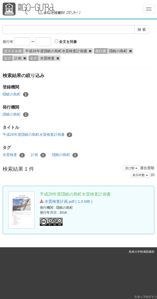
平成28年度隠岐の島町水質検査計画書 (37, 134)
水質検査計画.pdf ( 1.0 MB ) (66, 201)
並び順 (131, 168)
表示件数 (140, 175)
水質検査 (14, 155)
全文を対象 (66, 42)
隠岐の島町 (15, 94)
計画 (38, 155)
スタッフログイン (145, 296)
